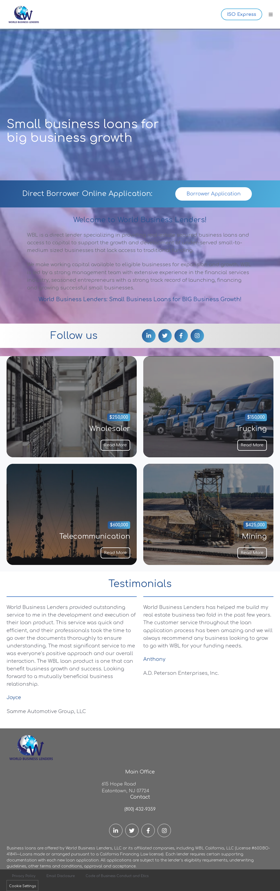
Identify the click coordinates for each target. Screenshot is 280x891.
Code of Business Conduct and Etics (117, 876)
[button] (270, 14)
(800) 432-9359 (140, 809)
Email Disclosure (60, 876)
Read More (115, 445)
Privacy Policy (24, 876)
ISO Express (241, 14)
